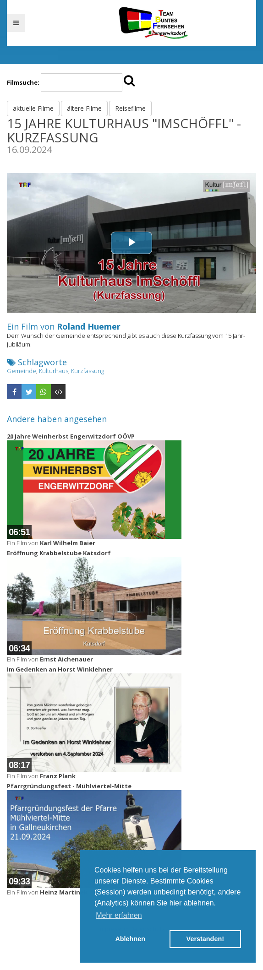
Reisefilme (130, 108)
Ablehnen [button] (130, 939)
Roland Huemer (89, 326)
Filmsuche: (23, 82)
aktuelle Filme (33, 108)
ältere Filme (84, 108)
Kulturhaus (53, 371)
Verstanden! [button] (205, 939)
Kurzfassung (87, 371)
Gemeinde (21, 371)
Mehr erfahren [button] (119, 915)
